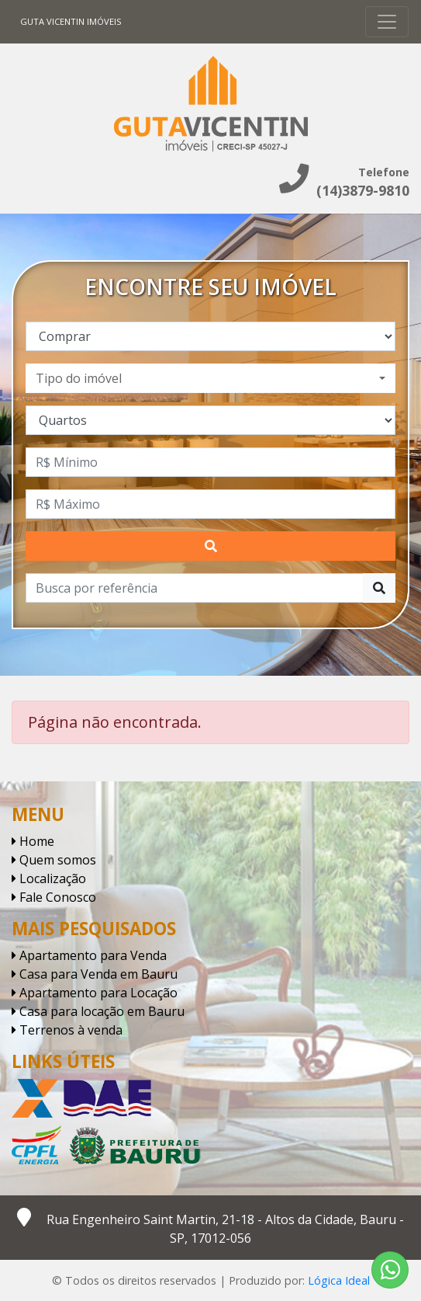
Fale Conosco (54, 897)
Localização (49, 878)
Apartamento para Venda (89, 955)
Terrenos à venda (67, 1029)
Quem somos (54, 859)
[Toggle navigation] (387, 21)
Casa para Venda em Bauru (95, 974)
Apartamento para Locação (95, 992)
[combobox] (210, 378)
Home (33, 841)
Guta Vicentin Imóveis (71, 21)
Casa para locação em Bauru (98, 1011)
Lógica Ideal (339, 1280)
